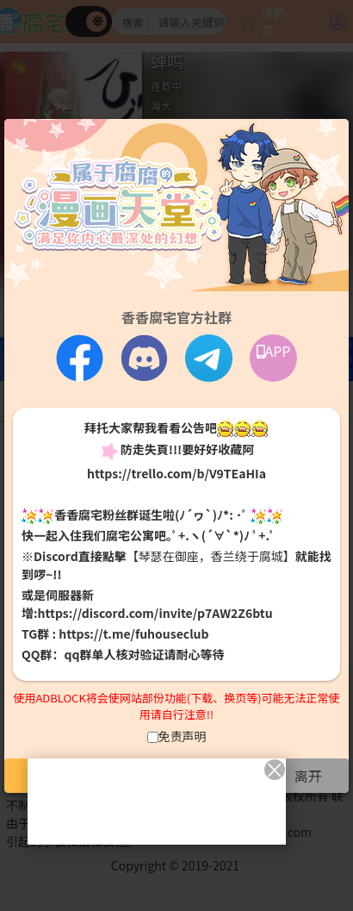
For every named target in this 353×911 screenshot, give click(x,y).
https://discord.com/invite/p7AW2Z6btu (155, 612)
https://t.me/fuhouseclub (133, 633)
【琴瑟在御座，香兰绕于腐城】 (211, 556)
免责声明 (182, 736)
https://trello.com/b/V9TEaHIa (176, 473)
